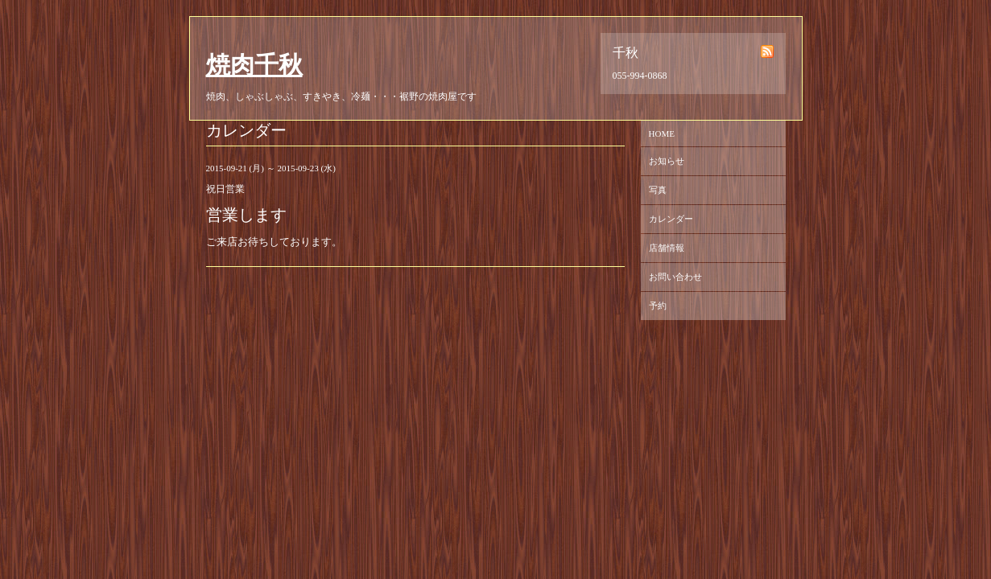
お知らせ (666, 161)
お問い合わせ (675, 276)
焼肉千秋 (254, 64)
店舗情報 (666, 248)
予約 (658, 305)
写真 (658, 190)
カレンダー (671, 219)
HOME (662, 133)
